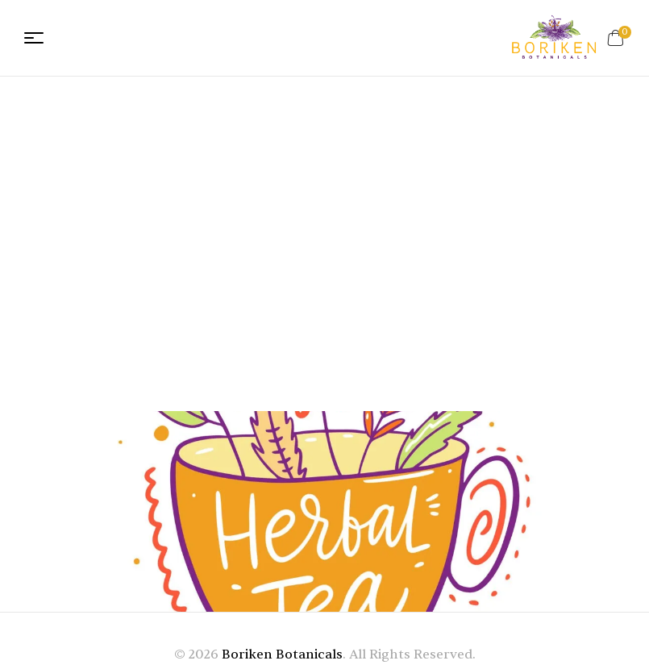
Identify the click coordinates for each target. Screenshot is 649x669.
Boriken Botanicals (282, 654)
